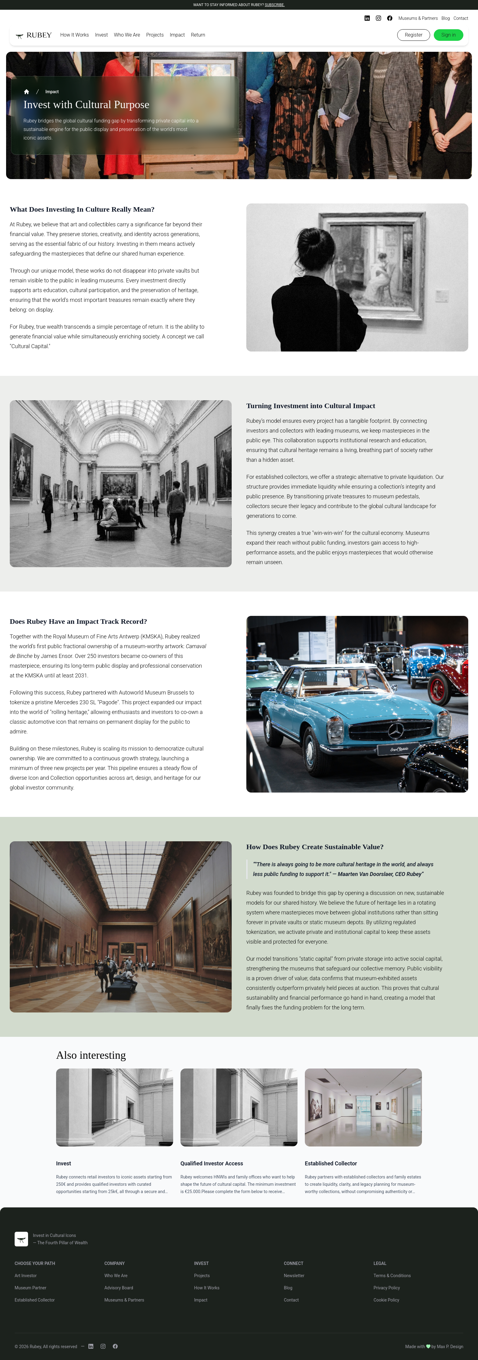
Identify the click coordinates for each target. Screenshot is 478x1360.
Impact (177, 35)
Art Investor (26, 1275)
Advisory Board (118, 1287)
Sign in (448, 35)
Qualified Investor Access (211, 1163)
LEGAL (380, 1263)
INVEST (201, 1263)
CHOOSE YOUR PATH (35, 1263)
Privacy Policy (387, 1287)
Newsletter (294, 1275)
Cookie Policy (386, 1300)
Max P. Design (450, 1346)
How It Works (74, 35)
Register (414, 35)
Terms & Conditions (392, 1275)
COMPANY (114, 1263)
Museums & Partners (418, 18)
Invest (101, 35)
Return (198, 35)
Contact (461, 18)
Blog (445, 18)
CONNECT (293, 1263)
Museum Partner (30, 1287)
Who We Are (127, 35)
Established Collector (331, 1163)
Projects (155, 35)
